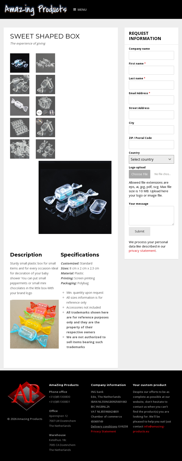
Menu (82, 10)
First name (137, 63)
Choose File (139, 174)
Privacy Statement (103, 431)
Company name (139, 49)
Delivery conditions (104, 426)
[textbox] (147, 159)
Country (134, 153)
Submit (139, 231)
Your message (138, 204)
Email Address (139, 93)
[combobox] (151, 159)
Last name (137, 78)
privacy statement (142, 250)
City (131, 123)
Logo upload (137, 167)
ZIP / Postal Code (140, 138)
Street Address (139, 108)
